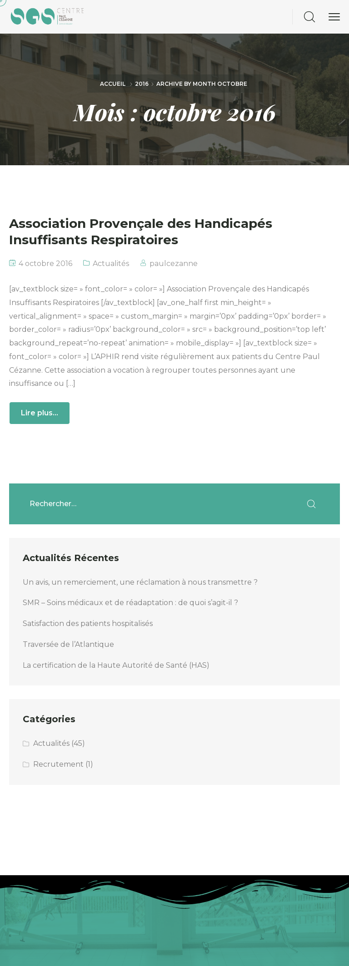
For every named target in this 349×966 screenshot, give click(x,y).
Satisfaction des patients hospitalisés (88, 623)
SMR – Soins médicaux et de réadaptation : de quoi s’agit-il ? (130, 602)
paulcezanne (174, 263)
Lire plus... (39, 413)
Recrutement (58, 764)
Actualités (111, 263)
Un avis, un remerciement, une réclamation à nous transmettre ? (141, 582)
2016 (142, 83)
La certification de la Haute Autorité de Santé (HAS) (116, 665)
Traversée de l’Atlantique (68, 644)
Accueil (112, 83)
